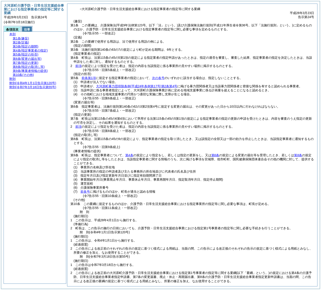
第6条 (215, 155)
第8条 (298, 155)
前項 (78, 66)
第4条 (129, 155)
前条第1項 (89, 78)
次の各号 (158, 78)
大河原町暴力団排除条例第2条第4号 (136, 86)
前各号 (85, 191)
